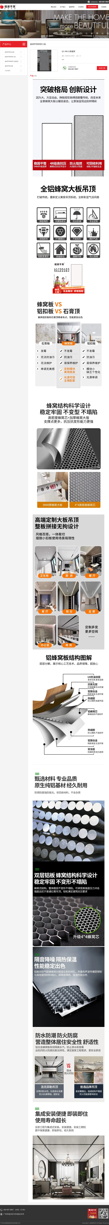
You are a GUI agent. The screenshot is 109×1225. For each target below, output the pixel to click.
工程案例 (103, 7)
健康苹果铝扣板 (9, 52)
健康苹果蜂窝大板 (10, 56)
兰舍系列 (81, 7)
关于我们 (62, 7)
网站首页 (53, 7)
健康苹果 (71, 7)
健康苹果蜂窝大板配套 (11, 61)
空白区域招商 (92, 6)
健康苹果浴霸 (9, 66)
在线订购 (102, 68)
